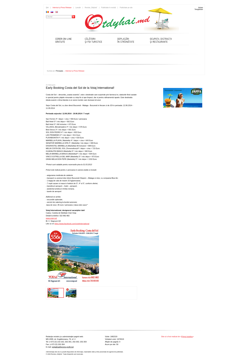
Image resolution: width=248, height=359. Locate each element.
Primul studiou (187, 336)
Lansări (78, 7)
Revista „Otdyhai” (91, 7)
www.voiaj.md (51, 218)
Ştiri (47, 7)
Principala (59, 71)
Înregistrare (199, 9)
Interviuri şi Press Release (62, 7)
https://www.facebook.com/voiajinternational (72, 224)
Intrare (200, 7)
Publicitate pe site (126, 7)
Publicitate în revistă (108, 7)
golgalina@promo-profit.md (63, 347)
